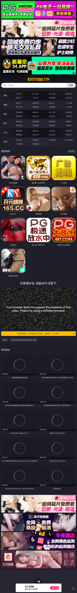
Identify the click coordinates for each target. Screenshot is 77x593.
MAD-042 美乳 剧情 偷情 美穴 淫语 (23, 340)
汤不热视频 (69, 140)
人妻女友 (52, 131)
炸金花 (35, 98)
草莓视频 (52, 140)
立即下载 (54, 588)
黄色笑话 (52, 135)
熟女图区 (52, 125)
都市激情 (19, 131)
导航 (5, 141)
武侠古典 (69, 131)
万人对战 (52, 94)
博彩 (5, 95)
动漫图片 (69, 121)
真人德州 (35, 94)
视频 (5, 104)
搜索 (71, 85)
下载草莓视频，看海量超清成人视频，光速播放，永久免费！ (46, 333)
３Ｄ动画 (69, 103)
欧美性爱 (69, 112)
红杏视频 (19, 144)
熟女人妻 (19, 107)
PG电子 (19, 94)
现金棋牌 (52, 98)
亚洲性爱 (19, 112)
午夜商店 (35, 140)
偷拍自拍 (35, 112)
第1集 (5, 340)
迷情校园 (19, 135)
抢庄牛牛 (69, 98)
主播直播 (52, 107)
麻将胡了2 (19, 98)
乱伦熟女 (52, 116)
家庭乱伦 (35, 131)
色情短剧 (35, 144)
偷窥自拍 (19, 121)
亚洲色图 (35, 121)
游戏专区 (69, 94)
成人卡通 (52, 112)
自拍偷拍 (35, 103)
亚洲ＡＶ (19, 103)
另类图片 (69, 125)
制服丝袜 (19, 116)
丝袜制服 (35, 107)
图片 (5, 123)
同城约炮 (19, 140)
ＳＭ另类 (69, 107)
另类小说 (35, 135)
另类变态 (69, 116)
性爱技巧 (69, 135)
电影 (5, 114)
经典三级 (35, 116)
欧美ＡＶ (52, 103)
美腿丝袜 (19, 125)
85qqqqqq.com (38, 79)
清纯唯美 (35, 125)
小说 (5, 132)
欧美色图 (52, 121)
